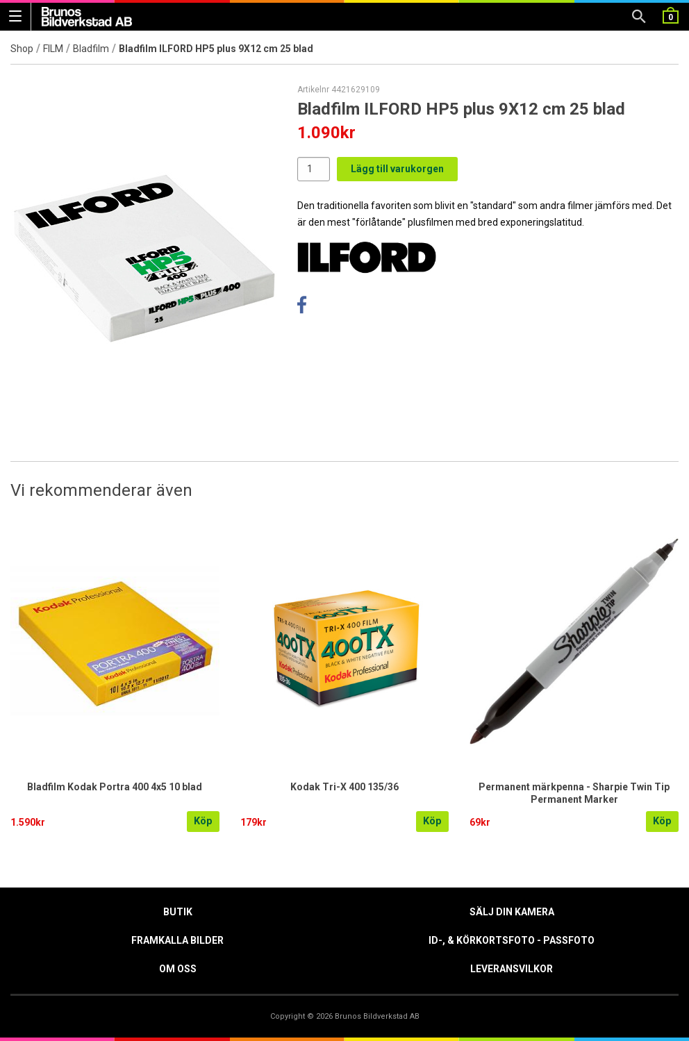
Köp (203, 821)
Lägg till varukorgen (397, 168)
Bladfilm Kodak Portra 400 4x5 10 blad (114, 786)
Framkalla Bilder (177, 940)
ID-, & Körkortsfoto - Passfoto (512, 940)
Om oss (178, 968)
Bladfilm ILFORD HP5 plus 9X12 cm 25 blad (216, 48)
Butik (177, 911)
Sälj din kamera (512, 911)
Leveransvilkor (511, 968)
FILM (53, 48)
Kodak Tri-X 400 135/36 (344, 786)
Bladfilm (91, 48)
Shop (21, 48)
